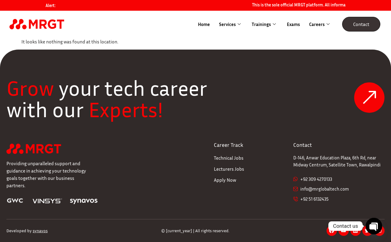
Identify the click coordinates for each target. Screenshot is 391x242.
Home (204, 24)
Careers (319, 24)
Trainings (264, 24)
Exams (293, 24)
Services (230, 24)
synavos (40, 230)
